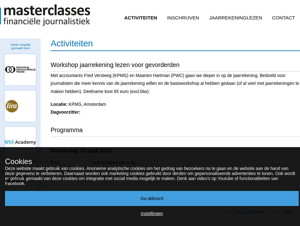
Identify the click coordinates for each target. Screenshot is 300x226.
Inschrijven (183, 17)
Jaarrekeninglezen (235, 17)
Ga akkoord (152, 198)
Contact (283, 17)
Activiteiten (140, 17)
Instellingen (152, 213)
